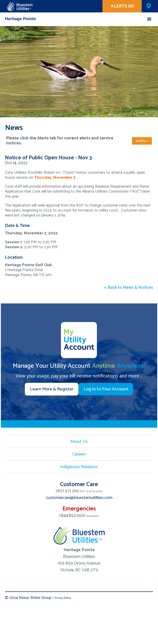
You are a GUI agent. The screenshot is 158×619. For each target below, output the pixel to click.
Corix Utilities (20, 6)
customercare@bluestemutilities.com (79, 497)
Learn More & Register (51, 389)
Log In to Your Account (106, 389)
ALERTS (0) (122, 6)
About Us (79, 441)
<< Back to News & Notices (128, 287)
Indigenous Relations (79, 467)
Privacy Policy (63, 598)
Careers (79, 454)
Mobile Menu (149, 19)
